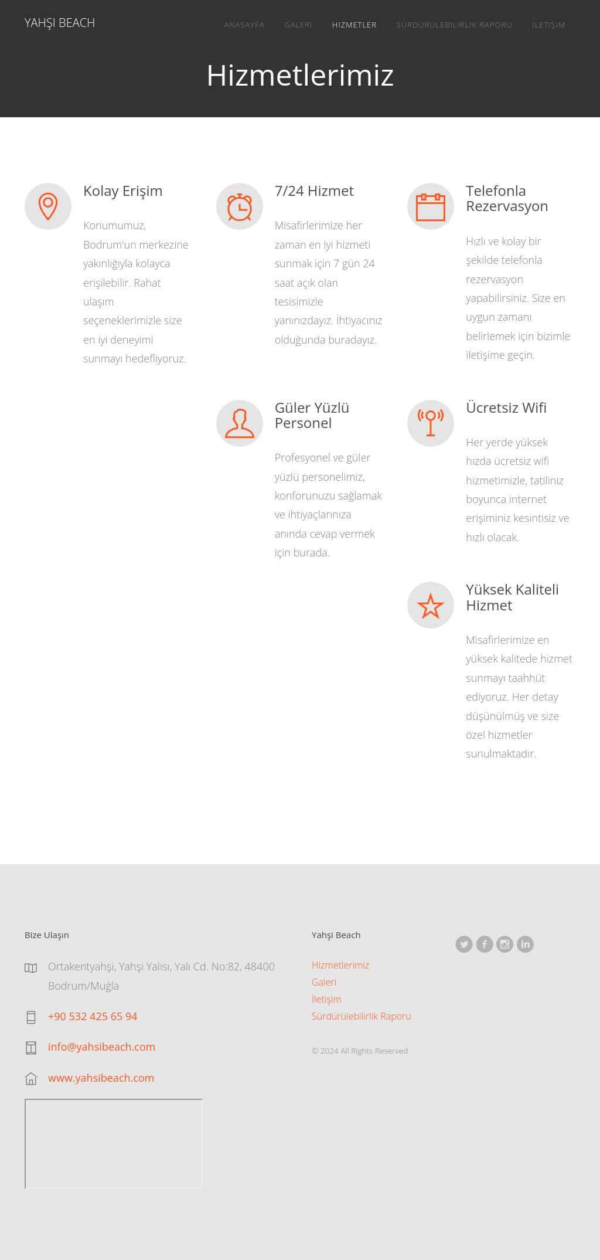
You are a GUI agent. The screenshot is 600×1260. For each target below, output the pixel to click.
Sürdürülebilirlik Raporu (455, 24)
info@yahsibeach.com (101, 1047)
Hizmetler (354, 24)
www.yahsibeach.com (101, 1078)
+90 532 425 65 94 (93, 1016)
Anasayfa (244, 24)
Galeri (298, 24)
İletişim (548, 24)
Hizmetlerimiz (340, 965)
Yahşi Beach (60, 22)
